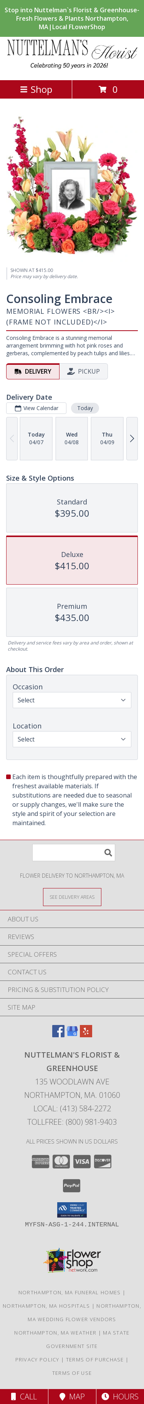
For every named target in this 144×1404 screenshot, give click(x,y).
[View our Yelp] (86, 1034)
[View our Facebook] (58, 1034)
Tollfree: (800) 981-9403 (72, 1122)
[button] (72, 1210)
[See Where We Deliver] (72, 896)
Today (85, 407)
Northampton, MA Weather (55, 1332)
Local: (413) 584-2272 (72, 1108)
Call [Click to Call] (24, 1396)
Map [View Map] (72, 1396)
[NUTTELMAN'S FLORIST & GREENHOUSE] (72, 69)
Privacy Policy (37, 1359)
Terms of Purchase (95, 1359)
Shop (36, 89)
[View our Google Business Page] (72, 1034)
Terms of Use (72, 1372)
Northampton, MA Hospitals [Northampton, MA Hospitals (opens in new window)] (46, 1305)
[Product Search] (73, 852)
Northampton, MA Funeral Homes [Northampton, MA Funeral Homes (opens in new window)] (69, 1292)
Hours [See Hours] (120, 1396)
